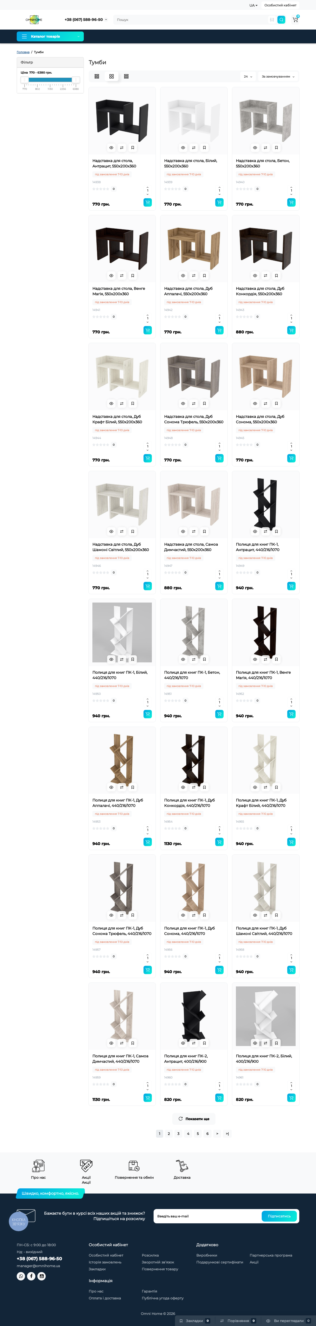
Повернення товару (160, 1269)
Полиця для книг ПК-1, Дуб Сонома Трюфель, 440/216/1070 (121, 931)
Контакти (226, 36)
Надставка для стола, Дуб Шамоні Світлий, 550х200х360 (120, 547)
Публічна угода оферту (163, 1298)
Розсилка (150, 1255)
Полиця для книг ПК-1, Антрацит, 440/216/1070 (257, 547)
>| (227, 1133)
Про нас (99, 36)
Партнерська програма (271, 1255)
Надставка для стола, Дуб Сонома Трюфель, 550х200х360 (193, 419)
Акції (254, 1262)
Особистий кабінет (280, 5)
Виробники (206, 1255)
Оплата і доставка (131, 36)
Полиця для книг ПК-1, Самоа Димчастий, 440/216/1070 (120, 1059)
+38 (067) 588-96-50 (84, 19)
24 (248, 76)
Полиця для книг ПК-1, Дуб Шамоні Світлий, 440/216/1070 (264, 931)
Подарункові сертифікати (219, 1262)
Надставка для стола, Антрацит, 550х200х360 (114, 163)
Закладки (97, 1269)
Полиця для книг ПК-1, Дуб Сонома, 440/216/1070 (189, 931)
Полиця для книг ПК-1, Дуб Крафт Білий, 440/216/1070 (261, 803)
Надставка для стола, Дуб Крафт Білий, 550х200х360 (117, 419)
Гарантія (161, 36)
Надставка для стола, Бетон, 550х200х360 (262, 163)
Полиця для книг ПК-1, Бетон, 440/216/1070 (192, 675)
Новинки (250, 36)
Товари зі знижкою (194, 36)
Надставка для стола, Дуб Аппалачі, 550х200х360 (188, 291)
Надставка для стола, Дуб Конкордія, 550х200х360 (260, 291)
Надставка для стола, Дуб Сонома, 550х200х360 (260, 419)
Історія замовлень (105, 1262)
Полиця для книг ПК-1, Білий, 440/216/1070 (119, 675)
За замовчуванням (278, 76)
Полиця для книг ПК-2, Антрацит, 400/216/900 (186, 1059)
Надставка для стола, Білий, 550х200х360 (190, 163)
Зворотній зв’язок (158, 1262)
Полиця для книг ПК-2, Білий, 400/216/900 (264, 1059)
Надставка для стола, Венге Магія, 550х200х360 (118, 291)
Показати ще (193, 1118)
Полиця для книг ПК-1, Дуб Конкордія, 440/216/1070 (189, 803)
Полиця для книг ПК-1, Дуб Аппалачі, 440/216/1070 (117, 803)
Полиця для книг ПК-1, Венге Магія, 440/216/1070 (263, 675)
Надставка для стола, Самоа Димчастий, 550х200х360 (191, 547)
